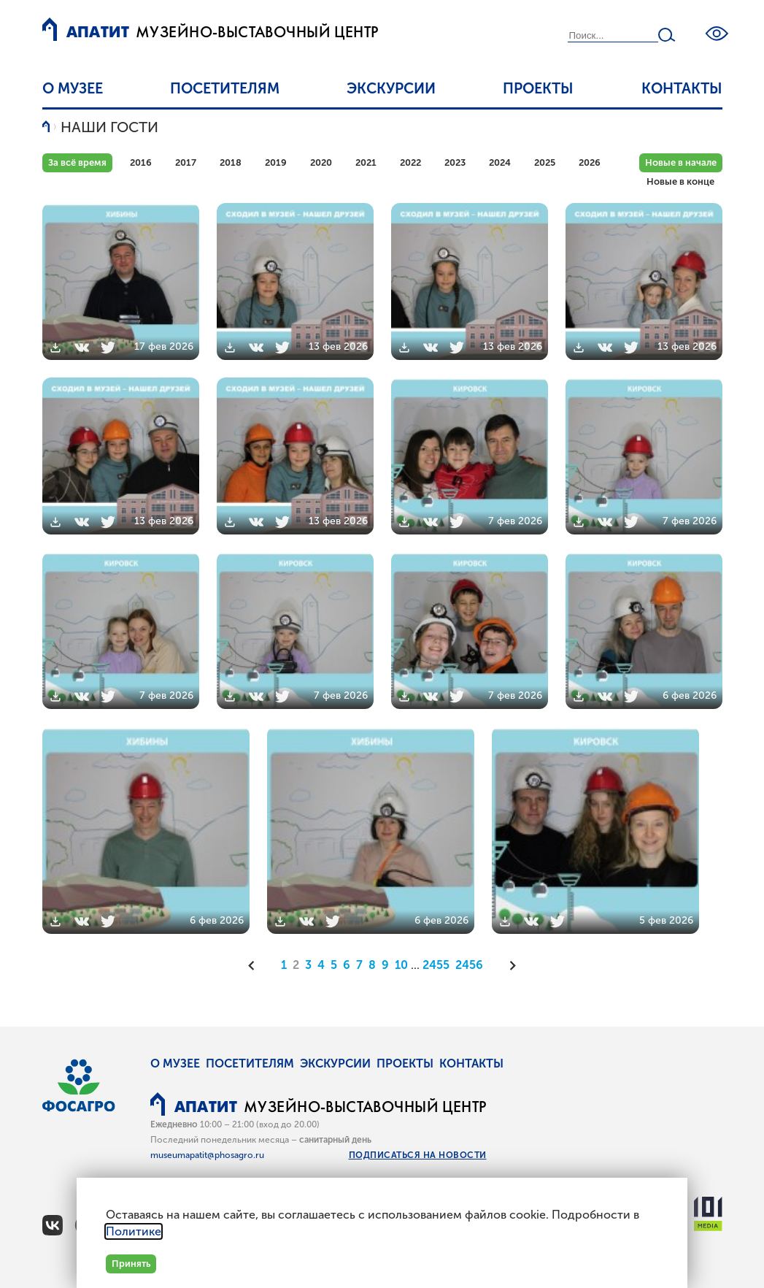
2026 (590, 162)
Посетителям (224, 88)
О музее (72, 88)
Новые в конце (680, 181)
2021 (366, 162)
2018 (231, 162)
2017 (185, 162)
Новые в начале (681, 162)
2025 (544, 162)
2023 (455, 162)
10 (401, 965)
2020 (321, 162)
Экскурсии (391, 88)
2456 (469, 965)
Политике (133, 1231)
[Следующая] (508, 965)
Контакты (681, 88)
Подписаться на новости (418, 1155)
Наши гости (109, 127)
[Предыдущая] (256, 965)
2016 (141, 162)
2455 (435, 965)
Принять (131, 1263)
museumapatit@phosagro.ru (207, 1155)
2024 (500, 162)
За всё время (77, 162)
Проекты (538, 88)
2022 (410, 162)
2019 (276, 162)
